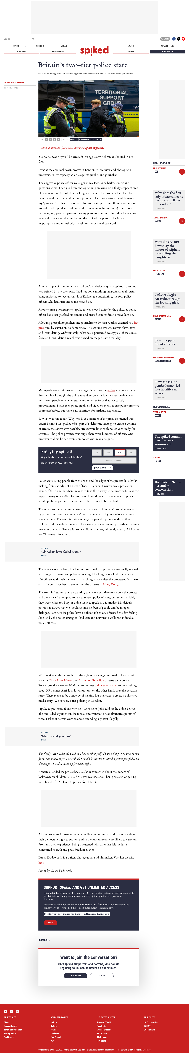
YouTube (183, 39)
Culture (54, 1026)
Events (131, 46)
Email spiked (149, 1030)
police (111, 390)
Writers (40, 46)
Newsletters (167, 46)
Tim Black (101, 1041)
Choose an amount (114, 460)
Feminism (159, 274)
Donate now (100, 468)
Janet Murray (161, 217)
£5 (97, 452)
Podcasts (21, 51)
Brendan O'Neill (162, 315)
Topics (15, 46)
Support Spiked (10, 1026)
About (6, 1022)
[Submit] (33, 39)
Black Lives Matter (60, 680)
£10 (108, 452)
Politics (94, 140)
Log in (165, 39)
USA (52, 1041)
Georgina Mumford (163, 357)
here (41, 863)
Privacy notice (10, 1033)
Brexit (53, 1030)
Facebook (174, 39)
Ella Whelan (102, 1033)
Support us (167, 51)
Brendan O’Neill (104, 1022)
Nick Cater (159, 270)
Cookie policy (9, 1037)
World (158, 221)
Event (157, 416)
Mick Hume (102, 1037)
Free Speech (84, 140)
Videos (64, 46)
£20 (119, 452)
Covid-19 (73, 140)
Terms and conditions (13, 1030)
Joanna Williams (104, 1030)
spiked (156, 457)
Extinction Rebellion (91, 680)
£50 (131, 452)
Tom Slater (159, 412)
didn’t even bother (106, 685)
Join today (75, 975)
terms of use (87, 1050)
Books (131, 51)
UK (101, 140)
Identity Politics (162, 361)
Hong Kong (110, 584)
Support (50, 922)
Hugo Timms (159, 168)
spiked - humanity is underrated (94, 51)
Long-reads (58, 51)
